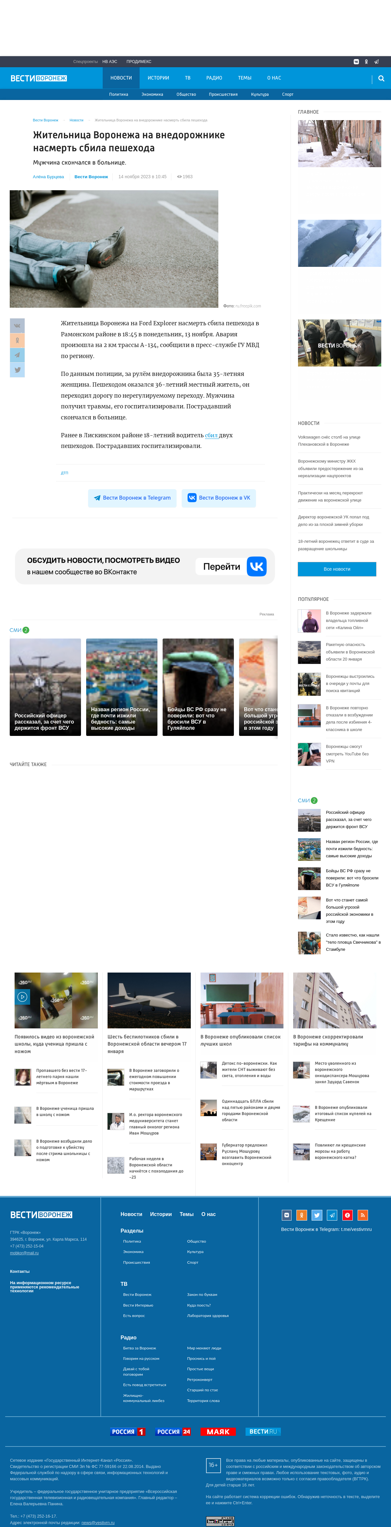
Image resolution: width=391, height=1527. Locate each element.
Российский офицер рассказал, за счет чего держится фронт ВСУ (349, 775)
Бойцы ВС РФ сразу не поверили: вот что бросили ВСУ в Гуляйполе (352, 833)
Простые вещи (200, 1324)
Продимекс (139, 61)
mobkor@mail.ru (24, 1208)
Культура (260, 95)
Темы (244, 78)
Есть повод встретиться (144, 1340)
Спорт (287, 95)
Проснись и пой (201, 1313)
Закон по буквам (202, 1250)
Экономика (152, 95)
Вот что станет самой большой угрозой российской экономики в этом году (349, 866)
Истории (158, 78)
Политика (118, 95)
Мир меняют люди (204, 1303)
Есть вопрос (134, 1271)
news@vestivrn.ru (98, 1478)
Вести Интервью (138, 1260)
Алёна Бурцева (48, 176)
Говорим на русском (141, 1313)
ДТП (64, 473)
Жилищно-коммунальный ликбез (143, 1353)
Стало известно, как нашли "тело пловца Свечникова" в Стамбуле (353, 898)
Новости (121, 78)
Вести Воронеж (92, 176)
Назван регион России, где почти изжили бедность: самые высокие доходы (352, 804)
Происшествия (223, 95)
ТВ (187, 78)
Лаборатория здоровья (208, 1271)
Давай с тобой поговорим (136, 1327)
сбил (212, 435)
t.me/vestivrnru (356, 1184)
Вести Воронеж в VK (218, 497)
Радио (214, 78)
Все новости (337, 525)
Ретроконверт (200, 1335)
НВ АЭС (109, 61)
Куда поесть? (199, 1260)
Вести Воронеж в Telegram (133, 497)
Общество (186, 95)
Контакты (19, 1226)
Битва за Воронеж (139, 1303)
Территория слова (203, 1356)
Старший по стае (202, 1345)
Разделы (132, 1186)
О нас (274, 78)
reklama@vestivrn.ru (29, 1502)
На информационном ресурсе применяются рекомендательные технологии (44, 1242)
